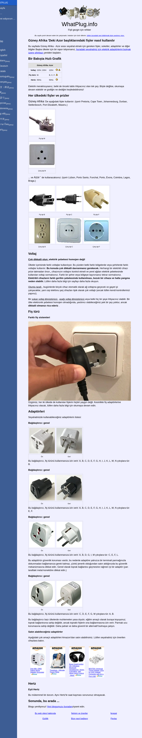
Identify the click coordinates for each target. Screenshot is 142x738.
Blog (3, 28)
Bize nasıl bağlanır (82, 719)
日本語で (8, 97)
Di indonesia (10, 108)
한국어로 (8, 119)
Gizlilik (48, 719)
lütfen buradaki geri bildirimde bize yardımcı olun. (108, 35)
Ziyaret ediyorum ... (11, 18)
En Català (6, 71)
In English (6, 50)
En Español (7, 55)
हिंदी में (6, 92)
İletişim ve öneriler (82, 713)
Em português (10, 76)
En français (9, 82)
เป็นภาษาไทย (10, 124)
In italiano (8, 60)
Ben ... (4, 13)
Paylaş (117, 719)
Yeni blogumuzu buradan (62, 706)
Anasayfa (6, 8)
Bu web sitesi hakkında (48, 713)
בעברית (7, 129)
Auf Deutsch (7, 66)
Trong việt (8, 113)
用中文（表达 (10, 87)
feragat (117, 713)
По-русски (9, 103)
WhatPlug (7, 2)
